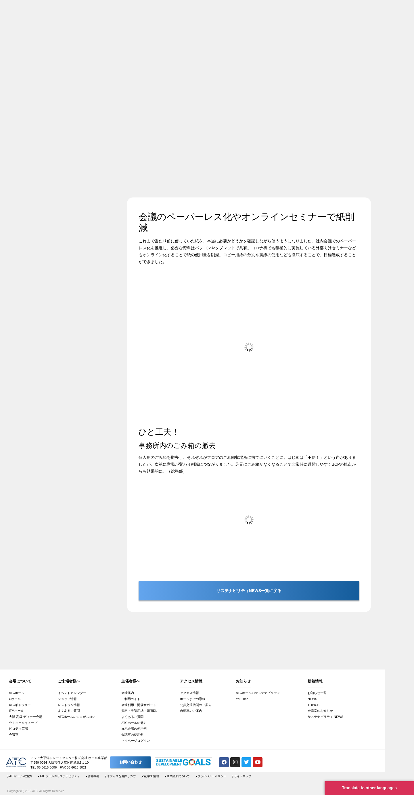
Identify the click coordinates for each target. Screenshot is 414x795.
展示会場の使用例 (134, 728)
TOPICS (313, 705)
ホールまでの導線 (192, 699)
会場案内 (127, 693)
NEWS (312, 699)
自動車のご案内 (191, 710)
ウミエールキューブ (23, 722)
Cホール (15, 699)
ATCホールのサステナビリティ (258, 693)
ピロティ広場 (18, 728)
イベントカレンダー (72, 693)
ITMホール (16, 710)
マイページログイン (135, 740)
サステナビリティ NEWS (325, 716)
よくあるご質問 (69, 710)
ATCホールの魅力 (133, 722)
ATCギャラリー (20, 705)
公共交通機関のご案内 (196, 705)
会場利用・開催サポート (138, 705)
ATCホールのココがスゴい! (77, 716)
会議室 (13, 734)
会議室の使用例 (132, 734)
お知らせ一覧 (317, 693)
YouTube (242, 699)
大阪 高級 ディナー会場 (25, 716)
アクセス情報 (189, 693)
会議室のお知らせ (320, 710)
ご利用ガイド (130, 699)
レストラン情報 (69, 705)
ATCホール (16, 693)
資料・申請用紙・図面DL (139, 710)
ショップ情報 (67, 699)
